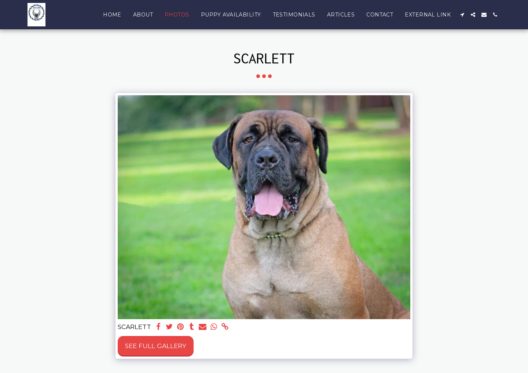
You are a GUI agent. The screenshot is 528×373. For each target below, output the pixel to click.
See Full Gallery (155, 346)
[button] (462, 14)
